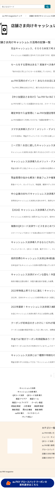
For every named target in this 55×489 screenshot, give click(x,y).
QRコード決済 (18, 395)
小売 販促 (27, 406)
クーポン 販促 (37, 402)
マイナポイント (33, 413)
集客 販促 (16, 409)
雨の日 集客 (27, 409)
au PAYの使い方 (48, 433)
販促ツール (34, 398)
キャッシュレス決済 (27, 388)
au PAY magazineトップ (12, 16)
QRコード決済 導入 (34, 395)
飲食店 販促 (16, 406)
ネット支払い (27, 416)
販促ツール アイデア (20, 402)
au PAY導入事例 (48, 445)
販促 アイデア (21, 398)
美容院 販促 (38, 406)
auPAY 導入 (19, 413)
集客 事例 (39, 409)
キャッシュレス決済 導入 (27, 391)
